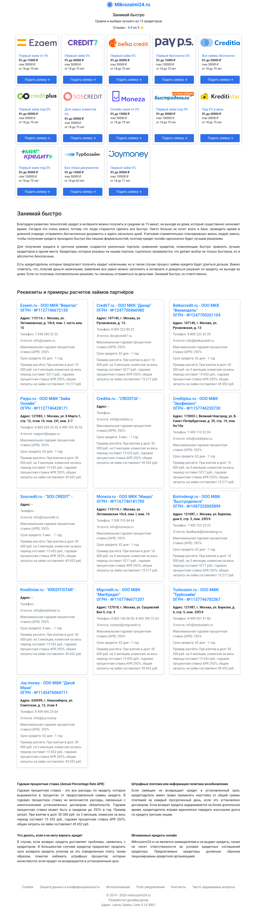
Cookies (27, 887)
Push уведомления (150, 887)
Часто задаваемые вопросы (213, 887)
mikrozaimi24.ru (139, 895)
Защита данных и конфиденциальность (70, 887)
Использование (118, 887)
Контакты (178, 887)
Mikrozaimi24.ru (132, 4)
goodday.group (137, 900)
